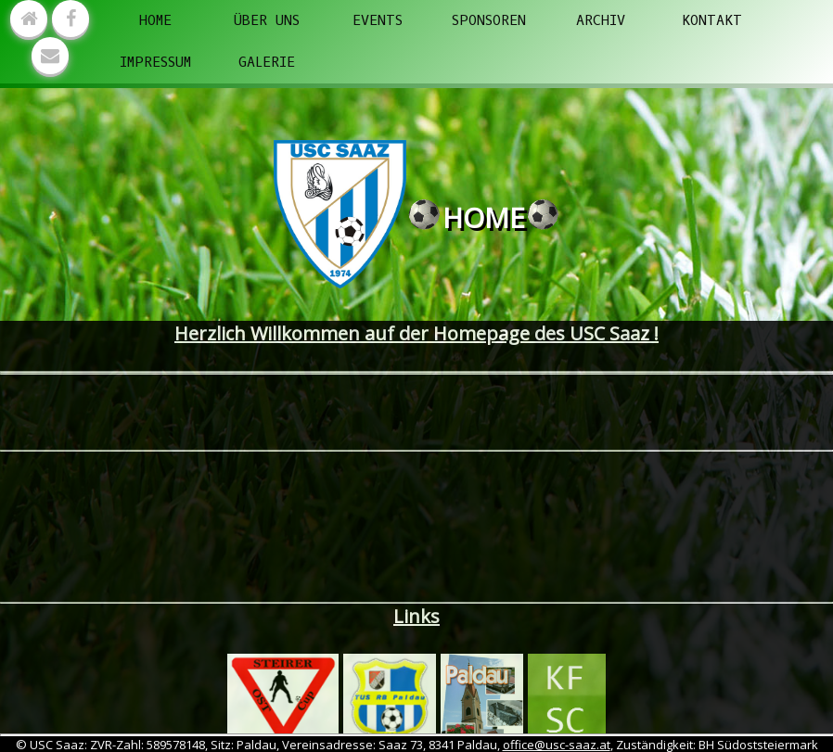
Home (155, 20)
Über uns (267, 20)
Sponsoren (489, 20)
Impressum (155, 62)
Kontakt (712, 20)
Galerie (266, 62)
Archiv (600, 20)
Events (377, 20)
